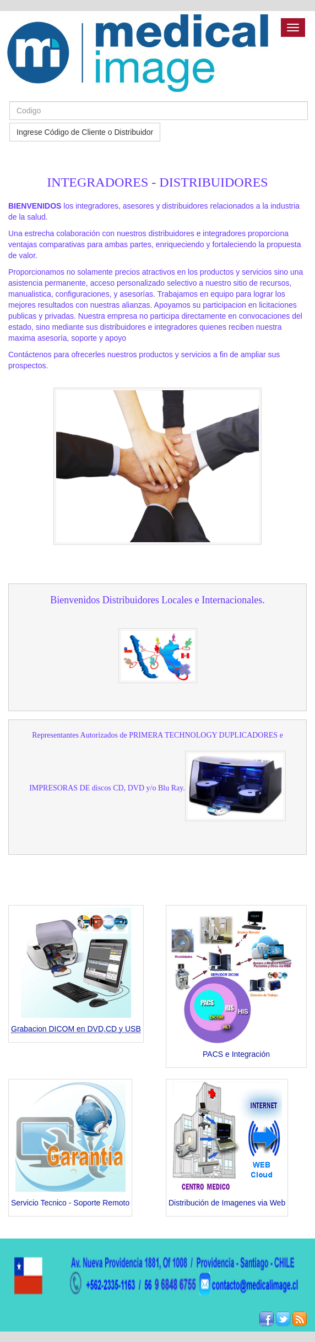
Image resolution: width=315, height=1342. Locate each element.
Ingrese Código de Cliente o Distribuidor (85, 132)
